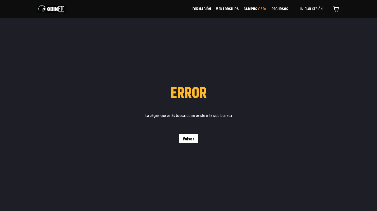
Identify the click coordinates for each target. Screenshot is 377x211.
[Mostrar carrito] (336, 9)
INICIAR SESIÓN (311, 9)
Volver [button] (188, 138)
